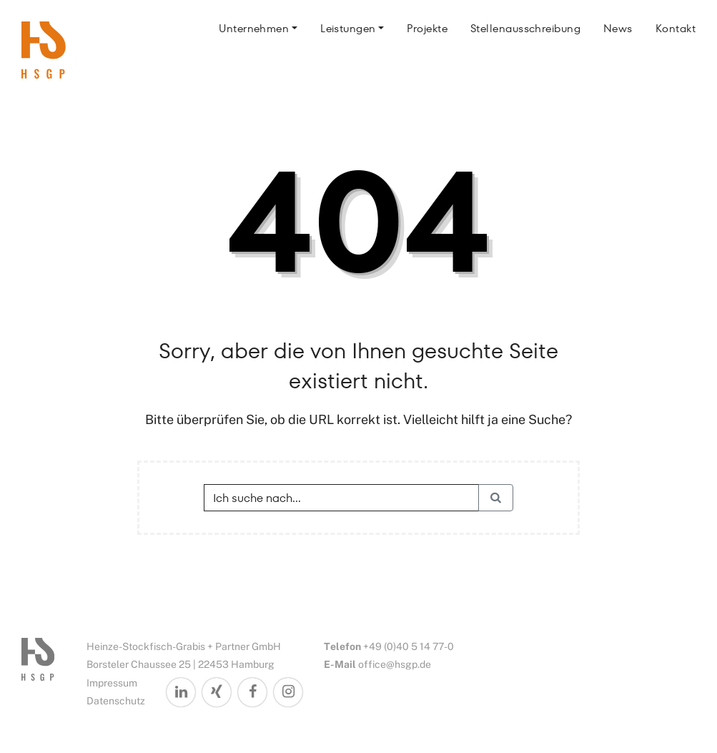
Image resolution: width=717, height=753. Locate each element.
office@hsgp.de (394, 664)
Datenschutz (115, 701)
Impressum (111, 683)
